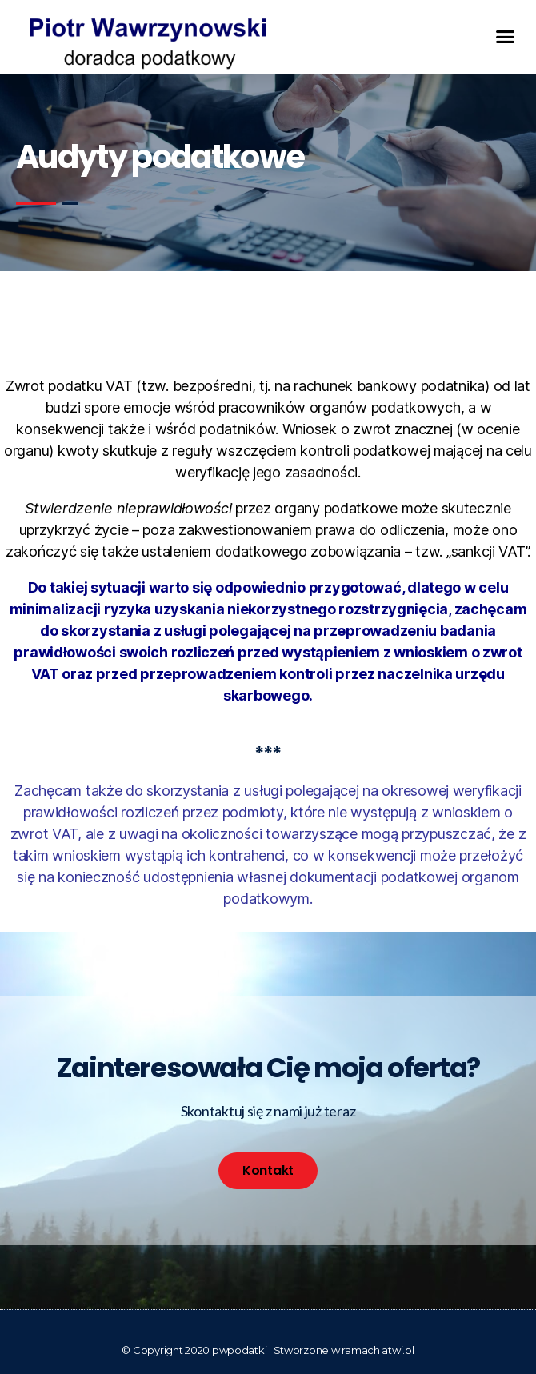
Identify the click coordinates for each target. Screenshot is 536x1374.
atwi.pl (398, 1350)
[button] (505, 37)
